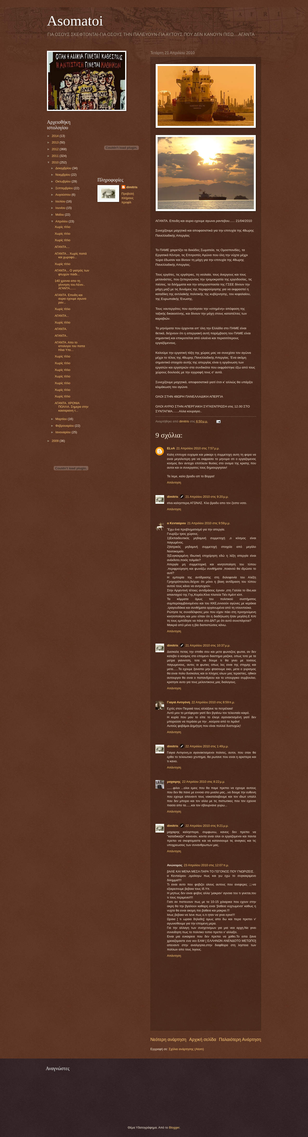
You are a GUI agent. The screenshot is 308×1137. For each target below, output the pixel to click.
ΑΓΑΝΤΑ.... (62, 247)
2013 (55, 142)
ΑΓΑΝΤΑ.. (61, 335)
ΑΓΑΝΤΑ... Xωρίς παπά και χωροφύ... (71, 255)
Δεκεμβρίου (63, 168)
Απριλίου (62, 221)
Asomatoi (75, 21)
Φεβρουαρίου (65, 425)
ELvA (171, 448)
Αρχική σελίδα (202, 1039)
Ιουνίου (60, 208)
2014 (55, 136)
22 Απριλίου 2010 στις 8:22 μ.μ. (203, 781)
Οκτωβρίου (63, 181)
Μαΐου (60, 214)
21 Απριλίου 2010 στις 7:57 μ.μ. (197, 448)
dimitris (172, 496)
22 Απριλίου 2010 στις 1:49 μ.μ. (207, 746)
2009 (55, 441)
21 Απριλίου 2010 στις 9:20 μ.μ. (207, 496)
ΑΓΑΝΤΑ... (62, 315)
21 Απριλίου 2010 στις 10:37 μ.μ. (208, 645)
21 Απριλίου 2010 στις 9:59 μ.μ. (208, 523)
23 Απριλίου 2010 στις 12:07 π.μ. (206, 865)
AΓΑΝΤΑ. (61, 329)
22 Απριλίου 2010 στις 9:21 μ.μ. (207, 825)
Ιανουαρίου (63, 432)
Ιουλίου (60, 201)
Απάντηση (174, 482)
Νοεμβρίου (63, 174)
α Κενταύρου (176, 523)
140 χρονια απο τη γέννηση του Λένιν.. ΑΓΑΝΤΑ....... (70, 284)
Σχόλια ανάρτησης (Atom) (186, 1049)
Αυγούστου (63, 194)
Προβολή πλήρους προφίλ (128, 198)
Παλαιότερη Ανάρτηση (240, 1039)
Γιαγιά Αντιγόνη (178, 702)
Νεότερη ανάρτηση (168, 1039)
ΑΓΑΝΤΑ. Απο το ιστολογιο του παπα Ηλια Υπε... (70, 346)
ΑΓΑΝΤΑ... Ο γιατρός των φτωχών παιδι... (72, 272)
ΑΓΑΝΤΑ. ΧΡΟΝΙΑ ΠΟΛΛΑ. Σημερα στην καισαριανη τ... (71, 406)
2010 (55, 162)
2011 (55, 156)
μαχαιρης (174, 781)
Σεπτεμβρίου (64, 188)
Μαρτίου (61, 419)
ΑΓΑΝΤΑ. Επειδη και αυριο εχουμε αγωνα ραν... (70, 298)
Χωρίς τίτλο (62, 227)
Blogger (174, 1127)
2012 (55, 149)
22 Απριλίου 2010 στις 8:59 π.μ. (213, 702)
